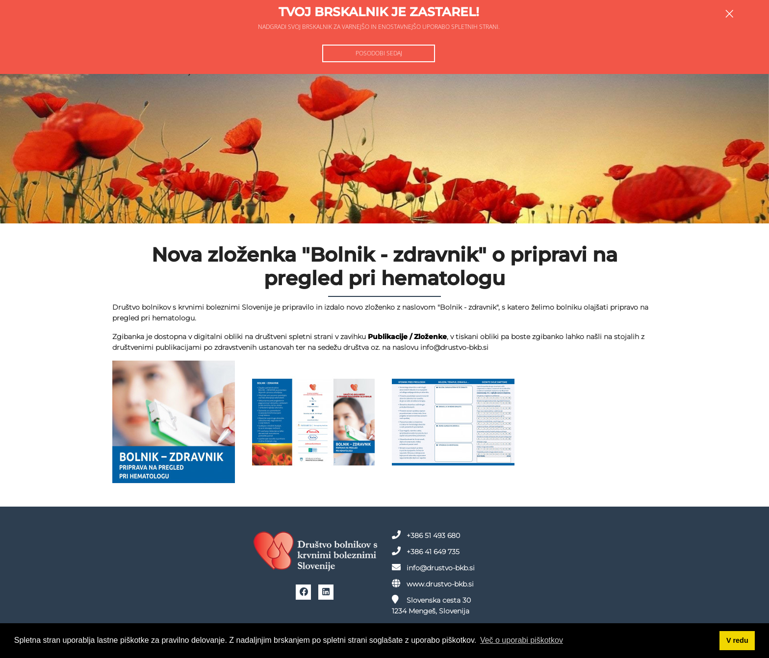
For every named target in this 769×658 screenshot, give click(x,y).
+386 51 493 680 (426, 535)
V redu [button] (737, 640)
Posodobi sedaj (379, 53)
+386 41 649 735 (426, 551)
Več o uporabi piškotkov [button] (521, 640)
